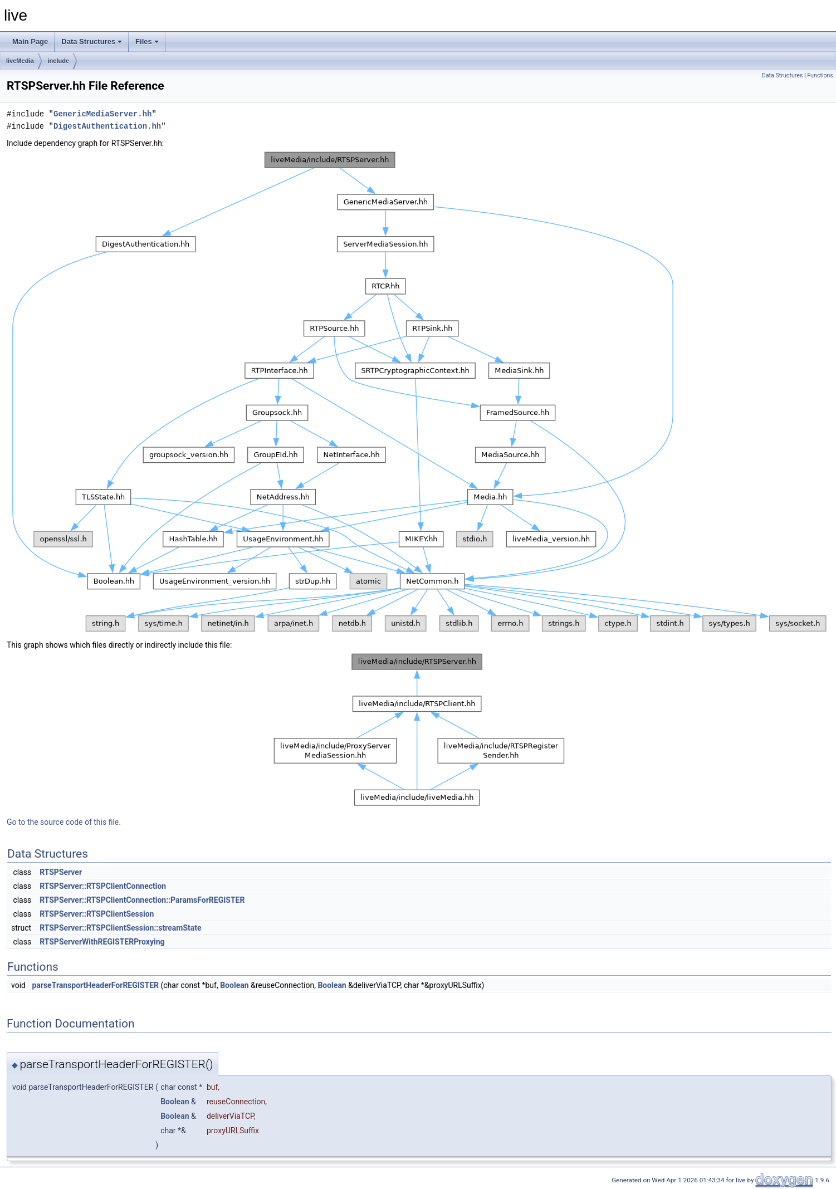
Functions (820, 75)
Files (147, 41)
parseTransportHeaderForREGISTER (95, 985)
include (59, 60)
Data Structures (91, 41)
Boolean (234, 985)
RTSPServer (61, 872)
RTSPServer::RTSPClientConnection (103, 886)
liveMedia (20, 60)
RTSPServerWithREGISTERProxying (102, 941)
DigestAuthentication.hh (107, 126)
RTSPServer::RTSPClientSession (97, 913)
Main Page (30, 41)
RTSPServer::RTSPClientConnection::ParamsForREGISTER (142, 900)
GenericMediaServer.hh (102, 114)
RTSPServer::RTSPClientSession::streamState (120, 927)
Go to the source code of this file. (64, 822)
